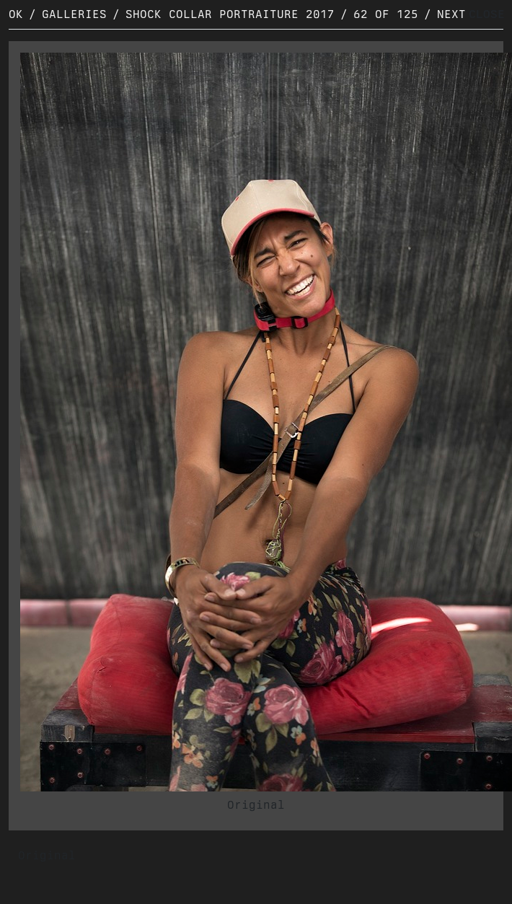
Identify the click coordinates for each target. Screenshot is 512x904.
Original (256, 805)
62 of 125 (385, 14)
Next (451, 14)
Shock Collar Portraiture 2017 (230, 14)
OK (16, 14)
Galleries (74, 14)
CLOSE (487, 14)
